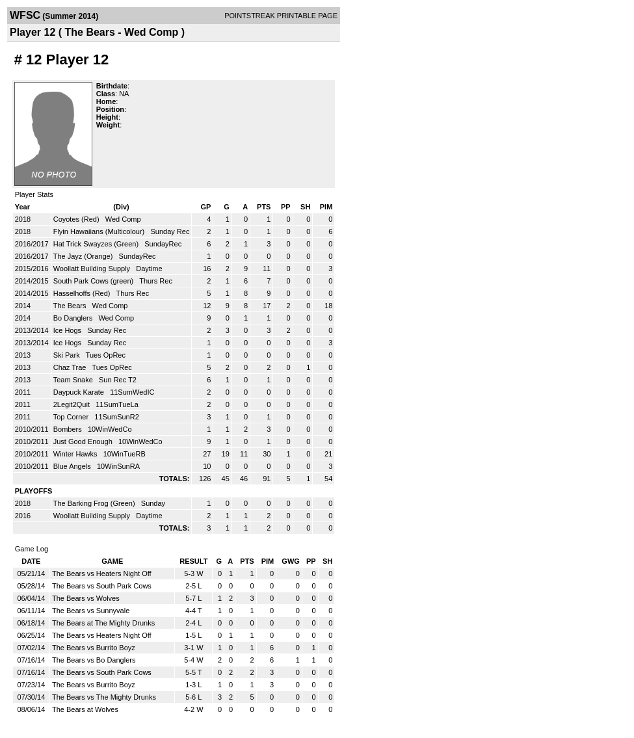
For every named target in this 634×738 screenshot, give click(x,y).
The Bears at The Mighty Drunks (103, 623)
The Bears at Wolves (85, 709)
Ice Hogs (68, 330)
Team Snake (74, 380)
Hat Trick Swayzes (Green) (96, 244)
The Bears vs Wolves (86, 598)
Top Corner (71, 417)
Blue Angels (73, 466)
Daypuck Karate (79, 392)
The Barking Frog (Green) (95, 503)
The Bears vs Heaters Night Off (102, 573)
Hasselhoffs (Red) (82, 293)
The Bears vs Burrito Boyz (93, 648)
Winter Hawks (76, 454)
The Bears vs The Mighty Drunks (104, 697)
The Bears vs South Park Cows (102, 586)
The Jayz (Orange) (84, 256)
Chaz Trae (70, 367)
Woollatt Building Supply (92, 268)
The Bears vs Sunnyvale (90, 610)
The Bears (70, 306)
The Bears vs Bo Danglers (93, 660)
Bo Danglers (74, 318)
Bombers (68, 429)
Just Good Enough (83, 441)
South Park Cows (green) (94, 281)
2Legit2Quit (72, 404)
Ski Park (67, 355)
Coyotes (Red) (77, 219)
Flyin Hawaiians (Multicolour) (100, 231)
